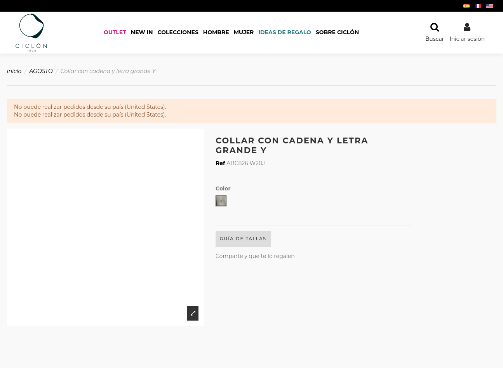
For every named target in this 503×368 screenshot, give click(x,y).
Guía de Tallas (243, 238)
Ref (220, 163)
